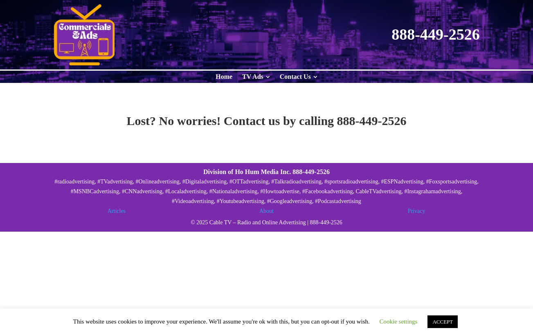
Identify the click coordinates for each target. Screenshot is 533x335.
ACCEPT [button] (442, 322)
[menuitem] (224, 77)
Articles (117, 211)
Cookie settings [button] (399, 321)
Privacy (416, 211)
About (266, 211)
